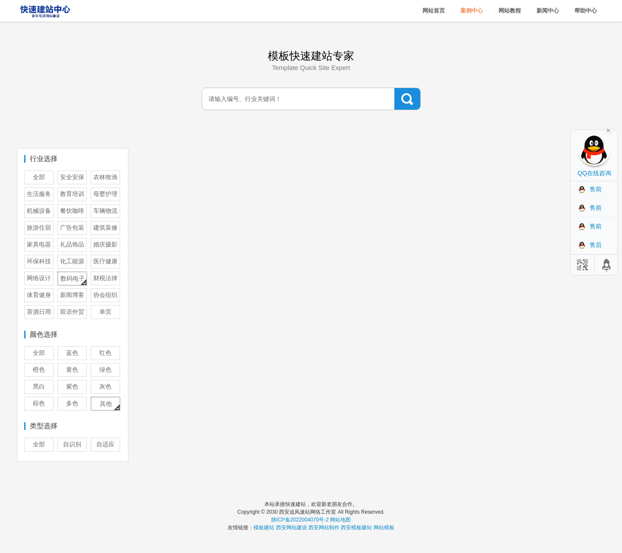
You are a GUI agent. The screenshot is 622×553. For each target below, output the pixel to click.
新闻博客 (72, 295)
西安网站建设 (291, 528)
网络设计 (39, 278)
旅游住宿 (39, 227)
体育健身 (39, 295)
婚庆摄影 (105, 244)
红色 (105, 353)
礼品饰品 (72, 244)
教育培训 (72, 194)
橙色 (39, 370)
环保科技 (39, 261)
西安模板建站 (356, 528)
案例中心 (471, 10)
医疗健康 (105, 261)
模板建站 (264, 528)
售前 (596, 189)
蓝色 (72, 353)
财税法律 (105, 278)
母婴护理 (105, 194)
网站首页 (433, 10)
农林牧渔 (105, 177)
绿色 (105, 370)
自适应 (105, 444)
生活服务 (39, 194)
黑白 (39, 386)
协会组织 (105, 295)
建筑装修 (105, 227)
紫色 (72, 386)
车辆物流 (105, 211)
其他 (106, 404)
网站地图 (340, 520)
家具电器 (39, 244)
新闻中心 (547, 10)
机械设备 (39, 211)
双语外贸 (72, 312)
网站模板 (384, 528)
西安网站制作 (324, 528)
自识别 (72, 444)
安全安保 (72, 177)
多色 (72, 403)
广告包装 (72, 227)
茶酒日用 (39, 312)
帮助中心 (585, 10)
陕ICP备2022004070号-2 (300, 520)
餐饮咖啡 (72, 211)
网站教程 (509, 10)
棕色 (39, 403)
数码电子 (72, 278)
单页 (105, 312)
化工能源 (72, 261)
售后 (596, 244)
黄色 (72, 370)
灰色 (105, 386)
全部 (39, 177)
